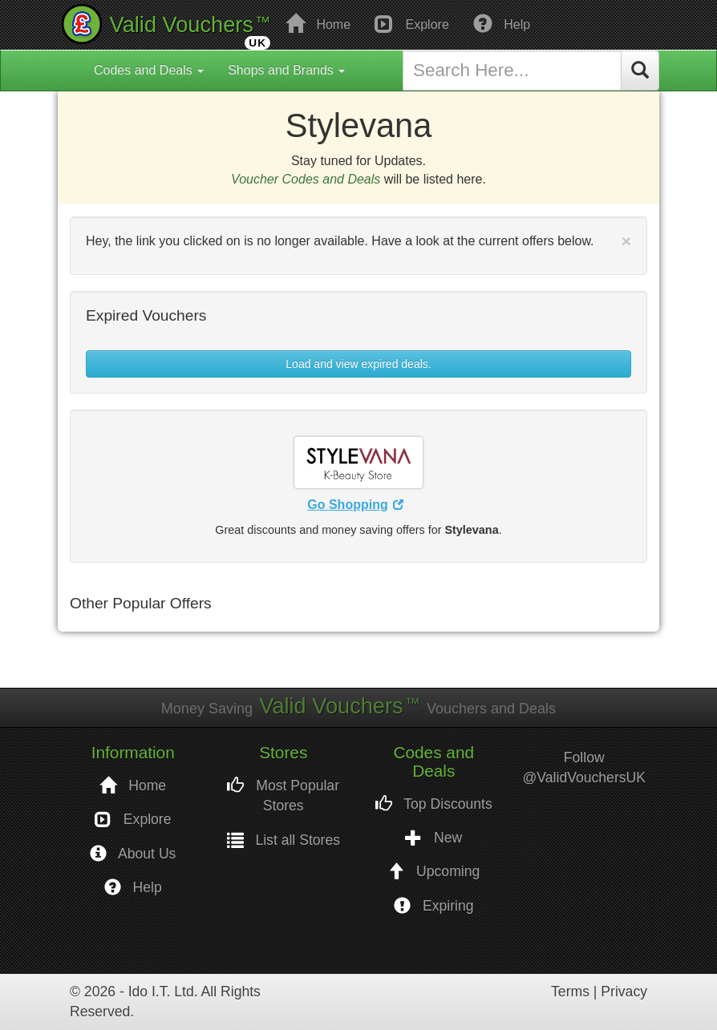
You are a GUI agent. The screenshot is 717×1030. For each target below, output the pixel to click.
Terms (570, 992)
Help (501, 23)
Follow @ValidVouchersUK (584, 767)
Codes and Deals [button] (149, 70)
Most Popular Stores (283, 796)
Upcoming (433, 871)
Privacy (624, 992)
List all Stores (284, 840)
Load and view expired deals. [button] (358, 363)
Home (318, 23)
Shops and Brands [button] (286, 70)
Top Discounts (433, 804)
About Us (133, 854)
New (433, 838)
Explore (412, 23)
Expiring (433, 906)
